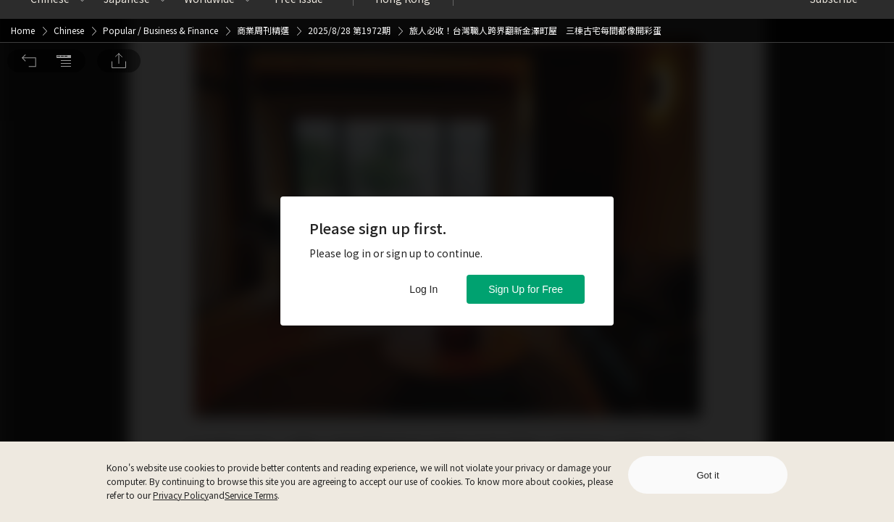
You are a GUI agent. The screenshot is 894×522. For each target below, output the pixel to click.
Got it (707, 475)
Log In (423, 289)
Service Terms (251, 495)
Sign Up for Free (525, 289)
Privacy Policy (181, 495)
